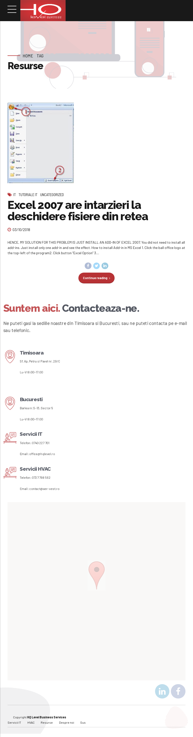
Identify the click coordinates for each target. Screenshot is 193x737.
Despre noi (66, 722)
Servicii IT (14, 722)
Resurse (47, 722)
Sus (83, 722)
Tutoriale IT (28, 194)
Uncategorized (52, 194)
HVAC (31, 722)
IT (14, 194)
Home (28, 55)
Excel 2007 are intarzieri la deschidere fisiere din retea (78, 210)
